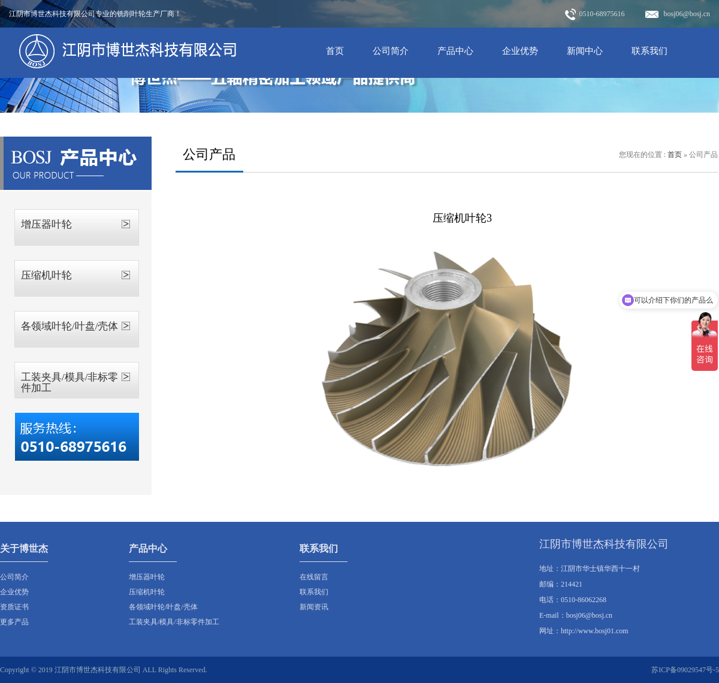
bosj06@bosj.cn (677, 14)
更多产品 (14, 622)
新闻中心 (585, 51)
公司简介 (391, 51)
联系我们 (649, 51)
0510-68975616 (595, 14)
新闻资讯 (314, 607)
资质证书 (14, 607)
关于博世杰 (24, 548)
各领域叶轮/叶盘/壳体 (69, 326)
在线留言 (314, 577)
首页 (335, 51)
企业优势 (520, 51)
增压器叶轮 (46, 224)
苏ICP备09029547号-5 (685, 670)
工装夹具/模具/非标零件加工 (69, 382)
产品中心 (455, 51)
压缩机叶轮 (46, 275)
